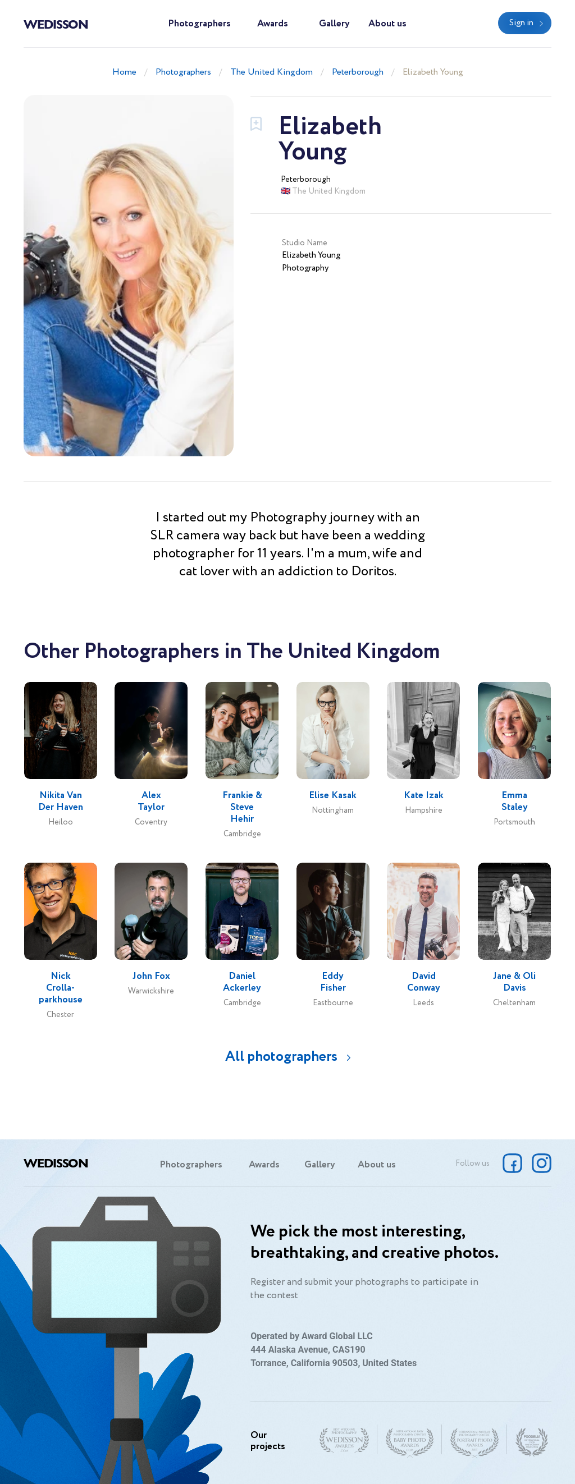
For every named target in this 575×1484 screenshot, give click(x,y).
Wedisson (56, 24)
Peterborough (358, 72)
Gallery (334, 24)
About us (387, 24)
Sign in (521, 23)
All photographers (281, 1056)
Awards (272, 24)
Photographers (199, 24)
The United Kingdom (271, 72)
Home (124, 72)
